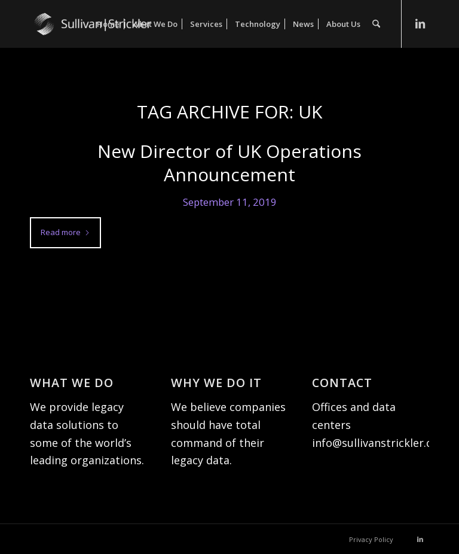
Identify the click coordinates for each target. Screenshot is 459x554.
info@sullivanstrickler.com (380, 443)
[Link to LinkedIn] (420, 23)
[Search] (376, 24)
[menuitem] (108, 24)
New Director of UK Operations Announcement (229, 163)
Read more (65, 232)
